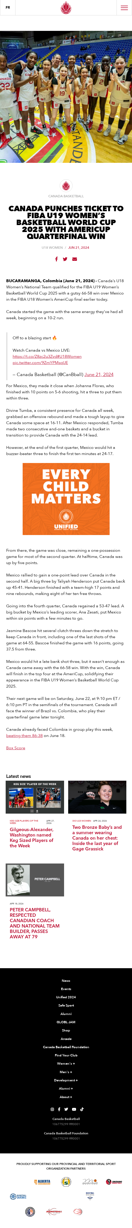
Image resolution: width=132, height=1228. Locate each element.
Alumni (66, 1014)
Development (66, 1080)
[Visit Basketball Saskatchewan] (66, 1182)
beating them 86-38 (24, 735)
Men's (66, 1072)
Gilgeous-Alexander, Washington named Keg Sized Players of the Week (31, 838)
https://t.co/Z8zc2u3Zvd (35, 356)
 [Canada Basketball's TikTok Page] (81, 1109)
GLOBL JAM (66, 1022)
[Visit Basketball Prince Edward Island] (114, 1196)
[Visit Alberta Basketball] (42, 1182)
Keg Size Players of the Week (24, 822)
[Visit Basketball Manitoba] (90, 1182)
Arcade (66, 1039)
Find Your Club (66, 1055)
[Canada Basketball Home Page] (66, 7)
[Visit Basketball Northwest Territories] (42, 1196)
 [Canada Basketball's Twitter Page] (66, 1109)
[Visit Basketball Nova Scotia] (90, 1196)
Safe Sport (66, 1005)
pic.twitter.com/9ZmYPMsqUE (40, 363)
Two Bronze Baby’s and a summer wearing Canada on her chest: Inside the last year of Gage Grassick (97, 838)
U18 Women (52, 248)
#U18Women (69, 356)
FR (8, 7)
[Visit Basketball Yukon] (54, 1211)
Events (66, 989)
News (66, 980)
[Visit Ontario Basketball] (114, 1182)
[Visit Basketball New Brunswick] (66, 1196)
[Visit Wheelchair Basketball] (78, 1212)
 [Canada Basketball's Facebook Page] (59, 1109)
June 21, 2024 (98, 374)
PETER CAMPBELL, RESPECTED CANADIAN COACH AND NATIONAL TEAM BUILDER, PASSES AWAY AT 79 (35, 923)
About (66, 1097)
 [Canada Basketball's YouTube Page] (74, 1109)
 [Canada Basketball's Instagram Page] (52, 1109)
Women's (66, 1063)
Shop (66, 1030)
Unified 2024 (66, 997)
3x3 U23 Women (81, 821)
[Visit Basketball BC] (18, 1182)
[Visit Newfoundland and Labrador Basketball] (30, 1212)
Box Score (15, 748)
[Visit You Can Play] (102, 1211)
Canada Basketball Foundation (66, 1047)
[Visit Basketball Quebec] (18, 1197)
